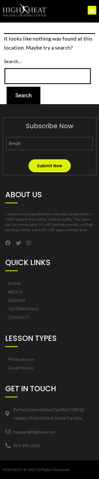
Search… (13, 61)
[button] (92, 10)
